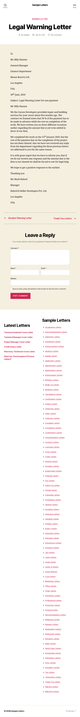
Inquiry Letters (51, 529)
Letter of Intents (51, 567)
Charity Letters (51, 404)
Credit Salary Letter (13, 347)
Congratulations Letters (55, 438)
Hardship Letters (52, 519)
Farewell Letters (51, 476)
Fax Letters (50, 481)
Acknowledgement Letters (56, 332)
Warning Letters (40, 19)
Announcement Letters (54, 347)
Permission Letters (52, 596)
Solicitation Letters (53, 658)
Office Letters (50, 586)
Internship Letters (52, 534)
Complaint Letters (52, 423)
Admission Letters (52, 337)
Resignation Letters (53, 629)
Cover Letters (50, 452)
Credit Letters (50, 457)
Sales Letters (50, 644)
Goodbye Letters (52, 510)
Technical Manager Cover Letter (18, 337)
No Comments (56, 35)
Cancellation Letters (53, 395)
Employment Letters (53, 471)
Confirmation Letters (53, 433)
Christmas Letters (52, 409)
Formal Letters (51, 490)
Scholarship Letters (53, 653)
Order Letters (50, 591)
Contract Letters (52, 442)
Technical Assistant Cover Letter (18, 333)
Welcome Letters (52, 692)
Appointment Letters (53, 366)
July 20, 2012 (40, 35)
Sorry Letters (50, 663)
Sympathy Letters (52, 668)
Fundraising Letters (53, 500)
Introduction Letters (53, 543)
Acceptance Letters (53, 327)
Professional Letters (53, 601)
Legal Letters (50, 562)
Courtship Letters (52, 447)
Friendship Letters (52, 495)
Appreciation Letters (53, 371)
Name (13, 269)
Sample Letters (40, 5)
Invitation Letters (52, 548)
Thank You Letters (52, 682)
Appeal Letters (51, 356)
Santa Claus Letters (53, 649)
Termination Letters (53, 677)
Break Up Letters (52, 385)
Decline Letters (51, 462)
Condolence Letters (53, 428)
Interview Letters (52, 538)
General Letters (51, 505)
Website (13, 279)
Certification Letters (53, 399)
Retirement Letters (52, 634)
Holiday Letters (51, 524)
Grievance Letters (52, 514)
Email (43, 269)
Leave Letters (50, 557)
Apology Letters (51, 351)
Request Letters (51, 625)
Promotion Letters (52, 605)
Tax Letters (50, 673)
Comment (14, 248)
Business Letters (52, 390)
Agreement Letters (53, 342)
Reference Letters (52, 620)
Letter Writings (51, 572)
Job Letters (50, 553)
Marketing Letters (52, 581)
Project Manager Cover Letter (17, 342)
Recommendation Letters (55, 615)
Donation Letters (52, 466)
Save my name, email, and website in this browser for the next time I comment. (39, 289)
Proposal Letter (51, 610)
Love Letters (50, 577)
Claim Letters (50, 414)
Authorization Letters (54, 375)
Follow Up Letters (52, 486)
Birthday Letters (51, 380)
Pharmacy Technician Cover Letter (19, 352)
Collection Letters (52, 418)
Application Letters (53, 361)
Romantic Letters (52, 639)
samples (26, 35)
